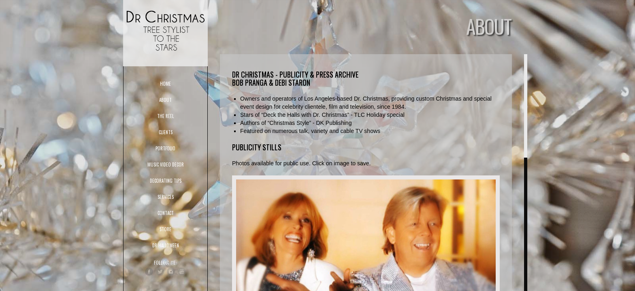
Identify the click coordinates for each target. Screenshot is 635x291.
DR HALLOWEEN (165, 245)
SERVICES (166, 197)
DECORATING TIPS (165, 180)
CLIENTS (166, 132)
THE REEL (165, 116)
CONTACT (166, 213)
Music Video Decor (165, 164)
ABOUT (165, 100)
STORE (165, 229)
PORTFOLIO (165, 148)
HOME (165, 83)
